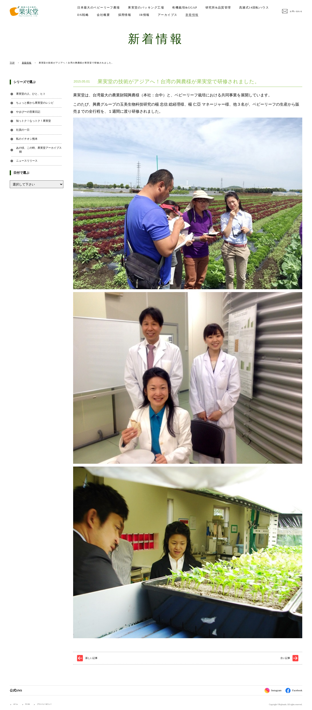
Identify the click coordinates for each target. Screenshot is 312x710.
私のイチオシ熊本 (27, 139)
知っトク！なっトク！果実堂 (33, 121)
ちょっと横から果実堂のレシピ (35, 102)
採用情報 (162, 15)
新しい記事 (91, 658)
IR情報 (182, 15)
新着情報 (230, 15)
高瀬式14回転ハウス (92, 15)
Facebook (293, 690)
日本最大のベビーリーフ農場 (98, 7)
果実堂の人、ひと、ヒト (31, 93)
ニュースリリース (27, 160)
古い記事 (285, 658)
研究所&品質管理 (218, 7)
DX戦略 (121, 15)
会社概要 (141, 15)
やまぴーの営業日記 (28, 112)
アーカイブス (205, 15)
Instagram (273, 690)
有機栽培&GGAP (184, 7)
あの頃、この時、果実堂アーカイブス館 (39, 150)
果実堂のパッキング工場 (146, 7)
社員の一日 (22, 130)
